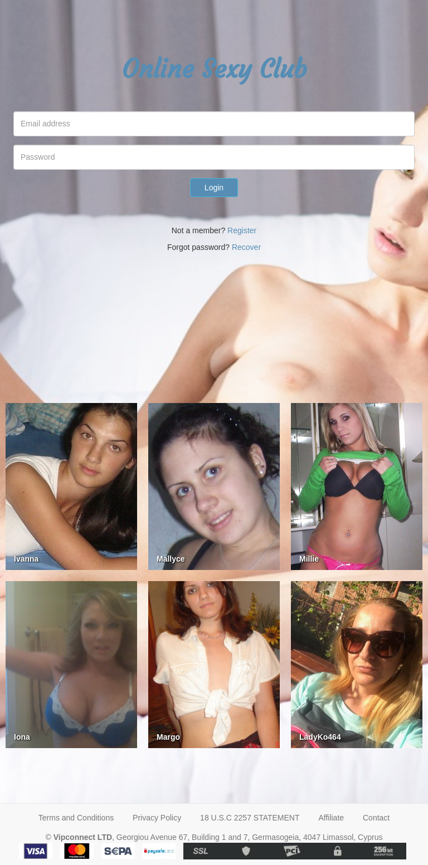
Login (214, 187)
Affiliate (331, 817)
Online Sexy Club (214, 69)
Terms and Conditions (76, 817)
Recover (246, 247)
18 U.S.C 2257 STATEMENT (249, 817)
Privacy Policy (157, 817)
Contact (376, 817)
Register (241, 230)
